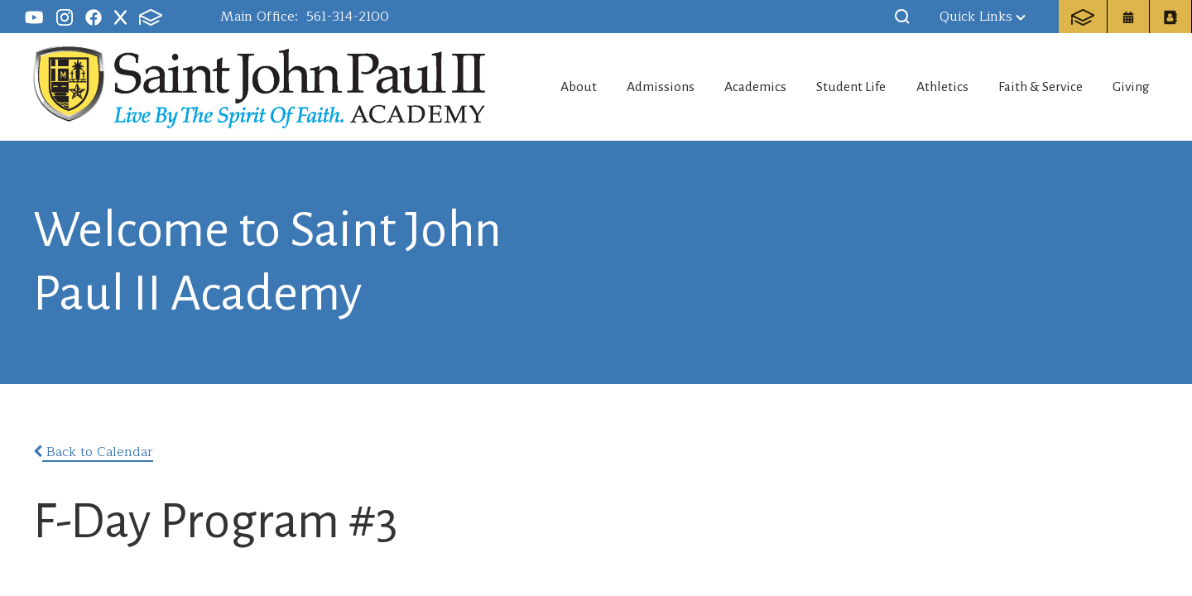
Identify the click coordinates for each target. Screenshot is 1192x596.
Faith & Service (1035, 87)
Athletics (930, 87)
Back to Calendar (93, 452)
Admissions (625, 87)
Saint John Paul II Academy (252, 86)
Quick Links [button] (983, 16)
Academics (728, 87)
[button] (902, 16)
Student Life (831, 87)
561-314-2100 (347, 16)
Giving (1134, 87)
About (535, 87)
